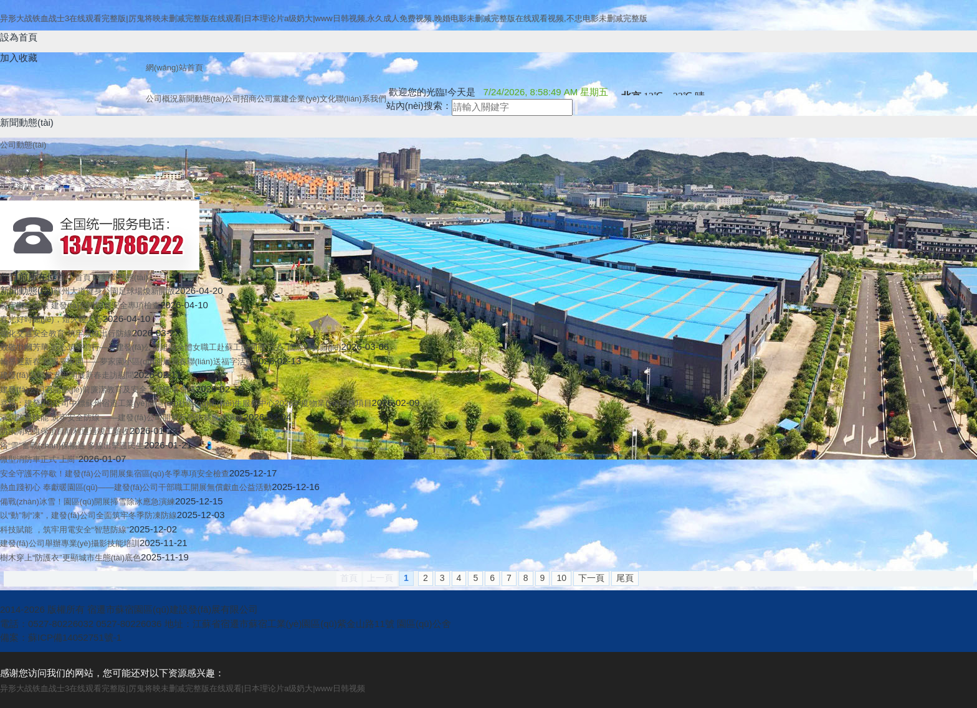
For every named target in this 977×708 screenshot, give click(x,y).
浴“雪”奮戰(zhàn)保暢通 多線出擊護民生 (72, 445)
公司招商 (240, 98)
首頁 (83, 277)
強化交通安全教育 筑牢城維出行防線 (66, 333)
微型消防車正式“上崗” (39, 459)
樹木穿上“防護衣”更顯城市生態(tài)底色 (70, 557)
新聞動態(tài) (201, 98)
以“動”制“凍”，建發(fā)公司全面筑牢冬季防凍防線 (88, 515)
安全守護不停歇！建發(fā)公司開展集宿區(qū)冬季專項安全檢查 (114, 473)
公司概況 (162, 98)
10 (561, 578)
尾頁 (625, 578)
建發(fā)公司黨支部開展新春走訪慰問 (67, 375)
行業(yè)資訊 (23, 158)
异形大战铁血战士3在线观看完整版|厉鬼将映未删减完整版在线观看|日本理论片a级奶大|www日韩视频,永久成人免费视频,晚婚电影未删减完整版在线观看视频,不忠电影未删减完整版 (323, 18)
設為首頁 (18, 37)
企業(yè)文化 (312, 98)
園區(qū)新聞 (23, 172)
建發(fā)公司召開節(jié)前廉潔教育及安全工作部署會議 (98, 389)
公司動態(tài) (23, 144)
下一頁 (591, 578)
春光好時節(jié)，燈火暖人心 (51, 319)
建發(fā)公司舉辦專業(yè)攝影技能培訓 (70, 543)
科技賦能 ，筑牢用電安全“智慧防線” (64, 529)
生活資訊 (16, 186)
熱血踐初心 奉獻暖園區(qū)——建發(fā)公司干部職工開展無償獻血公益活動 (136, 487)
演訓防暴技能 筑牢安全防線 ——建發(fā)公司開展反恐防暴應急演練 (122, 417)
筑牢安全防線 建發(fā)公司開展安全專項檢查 (80, 305)
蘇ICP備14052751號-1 (75, 637)
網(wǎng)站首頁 (174, 67)
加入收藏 (18, 57)
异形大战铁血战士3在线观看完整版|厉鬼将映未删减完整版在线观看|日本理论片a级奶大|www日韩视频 (182, 688)
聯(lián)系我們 (361, 98)
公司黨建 (273, 98)
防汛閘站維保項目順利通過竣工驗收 (65, 431)
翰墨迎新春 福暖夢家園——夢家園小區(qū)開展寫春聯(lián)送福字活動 (127, 361)
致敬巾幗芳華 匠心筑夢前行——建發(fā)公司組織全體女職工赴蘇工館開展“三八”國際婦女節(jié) (170, 347)
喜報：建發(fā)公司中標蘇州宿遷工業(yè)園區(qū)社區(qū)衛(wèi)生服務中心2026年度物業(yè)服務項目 (186, 403)
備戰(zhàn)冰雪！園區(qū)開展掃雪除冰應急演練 (87, 501)
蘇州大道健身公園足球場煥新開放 (114, 291)
